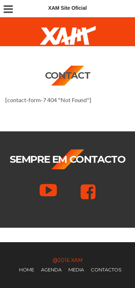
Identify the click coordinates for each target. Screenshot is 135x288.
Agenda (51, 269)
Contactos (106, 269)
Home (26, 269)
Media (76, 269)
